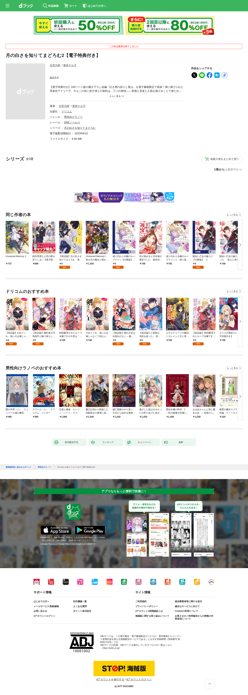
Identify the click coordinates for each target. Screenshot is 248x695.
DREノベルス (72, 122)
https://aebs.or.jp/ (111, 648)
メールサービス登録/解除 (46, 606)
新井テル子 (70, 65)
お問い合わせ (40, 611)
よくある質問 (80, 606)
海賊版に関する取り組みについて (152, 616)
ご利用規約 (141, 601)
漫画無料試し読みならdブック (18, 467)
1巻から (219, 169)
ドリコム (66, 111)
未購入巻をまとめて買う (224, 159)
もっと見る (232, 214)
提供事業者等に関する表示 (188, 601)
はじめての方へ (41, 601)
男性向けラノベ (73, 116)
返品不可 (54, 77)
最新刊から (234, 169)
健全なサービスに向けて (187, 606)
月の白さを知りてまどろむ (80, 127)
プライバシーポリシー (146, 606)
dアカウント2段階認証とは (149, 611)
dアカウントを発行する (110, 679)
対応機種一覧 (80, 601)
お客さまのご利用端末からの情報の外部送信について (194, 617)
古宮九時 (55, 65)
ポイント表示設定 (82, 611)
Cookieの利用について (186, 611)
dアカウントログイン (44, 616)
